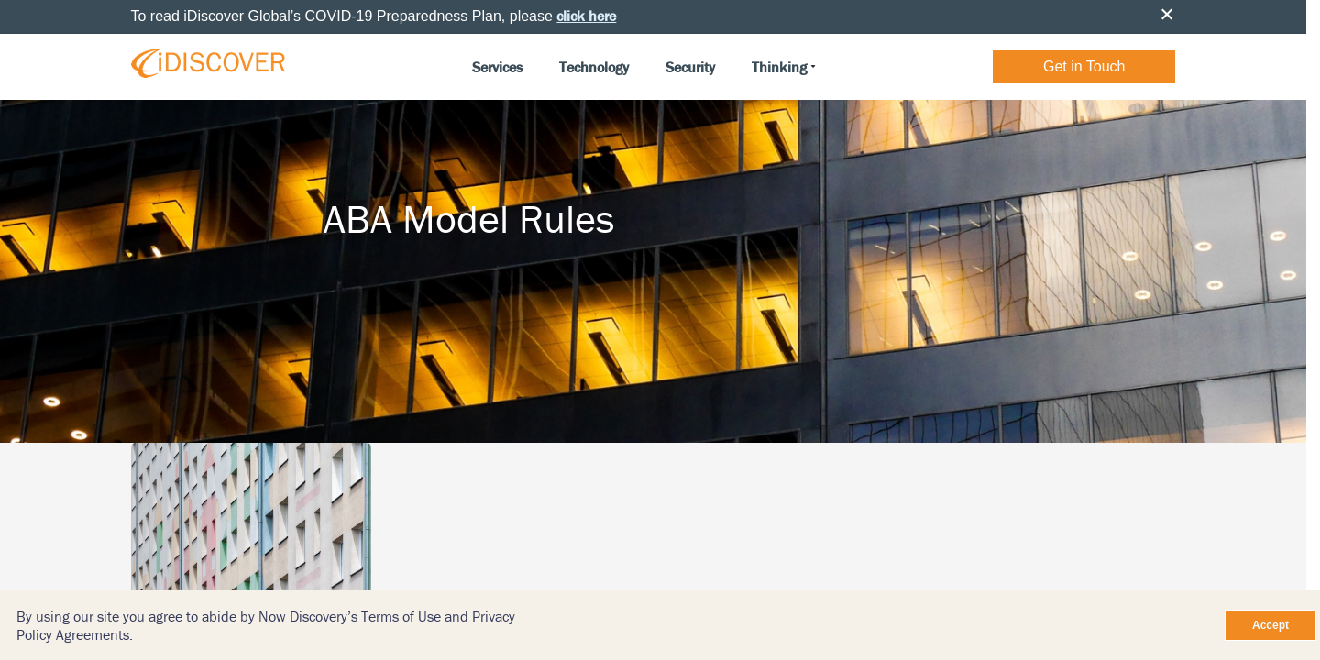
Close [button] (1167, 14)
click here (586, 15)
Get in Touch (1084, 66)
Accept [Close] (1270, 625)
